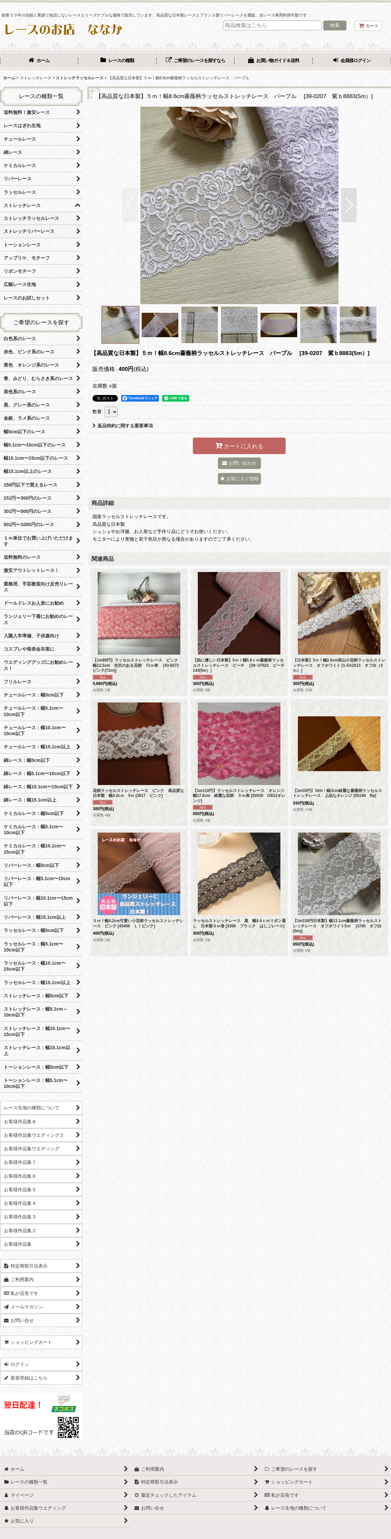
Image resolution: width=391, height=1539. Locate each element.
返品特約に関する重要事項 (122, 425)
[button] (130, 205)
